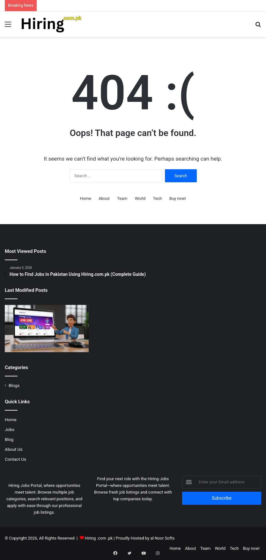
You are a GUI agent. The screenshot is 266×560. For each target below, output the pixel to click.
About (104, 198)
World (140, 198)
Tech (157, 198)
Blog (9, 439)
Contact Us (15, 459)
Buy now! (177, 198)
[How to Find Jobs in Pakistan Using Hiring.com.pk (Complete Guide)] (47, 328)
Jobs (9, 429)
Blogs (14, 385)
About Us (14, 449)
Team (122, 198)
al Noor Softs (162, 538)
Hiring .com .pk (99, 538)
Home (85, 198)
